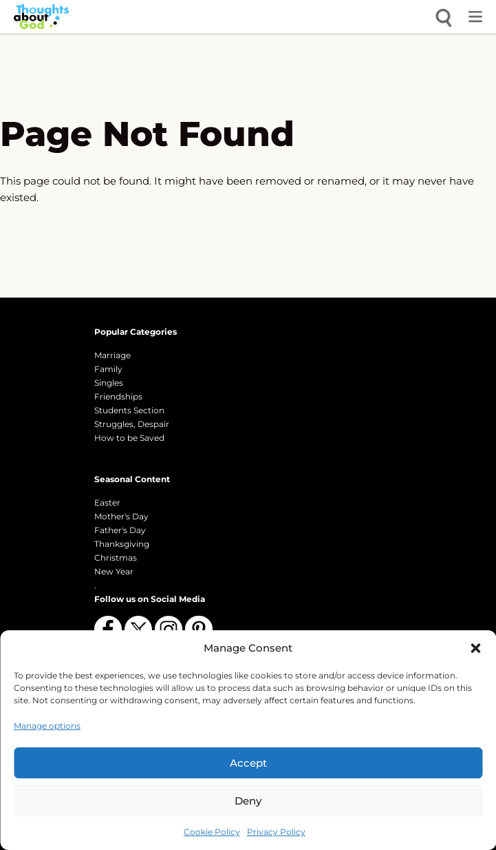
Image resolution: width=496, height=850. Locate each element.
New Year (113, 571)
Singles (108, 382)
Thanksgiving (121, 544)
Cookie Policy (212, 832)
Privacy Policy (276, 832)
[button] (475, 648)
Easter (107, 502)
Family (108, 369)
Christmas (115, 557)
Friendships (118, 396)
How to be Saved (129, 438)
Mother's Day (121, 516)
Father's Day (120, 530)
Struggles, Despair (131, 424)
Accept (248, 762)
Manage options (47, 726)
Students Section (129, 410)
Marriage (112, 355)
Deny (248, 800)
